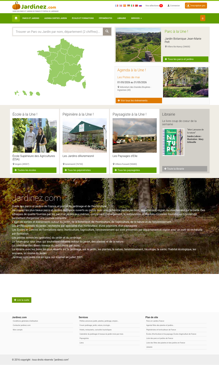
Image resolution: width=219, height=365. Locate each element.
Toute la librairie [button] (174, 168)
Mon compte (17, 330)
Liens (82, 343)
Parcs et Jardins (30, 18)
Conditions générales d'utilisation (25, 321)
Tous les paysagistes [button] (127, 170)
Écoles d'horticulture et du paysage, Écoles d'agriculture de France (171, 334)
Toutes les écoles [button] (25, 170)
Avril (19, 280)
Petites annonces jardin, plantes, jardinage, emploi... (99, 321)
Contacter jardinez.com (21, 325)
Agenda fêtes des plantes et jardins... (160, 325)
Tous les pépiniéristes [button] (78, 170)
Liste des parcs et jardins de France (159, 338)
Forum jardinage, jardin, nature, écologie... (95, 325)
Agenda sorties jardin (55, 18)
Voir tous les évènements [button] (132, 100)
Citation (126, 280)
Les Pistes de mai (128, 77)
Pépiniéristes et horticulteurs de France (161, 330)
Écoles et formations (83, 18)
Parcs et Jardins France (155, 321)
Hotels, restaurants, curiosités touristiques (96, 330)
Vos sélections (154, 5)
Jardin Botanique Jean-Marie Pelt (183, 40)
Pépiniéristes (105, 18)
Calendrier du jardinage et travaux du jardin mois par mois (101, 334)
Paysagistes (84, 338)
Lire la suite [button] (21, 300)
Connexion (174, 5)
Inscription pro (195, 5)
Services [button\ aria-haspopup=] (136, 18)
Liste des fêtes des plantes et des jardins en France (165, 343)
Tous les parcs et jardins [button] (179, 59)
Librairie (121, 18)
